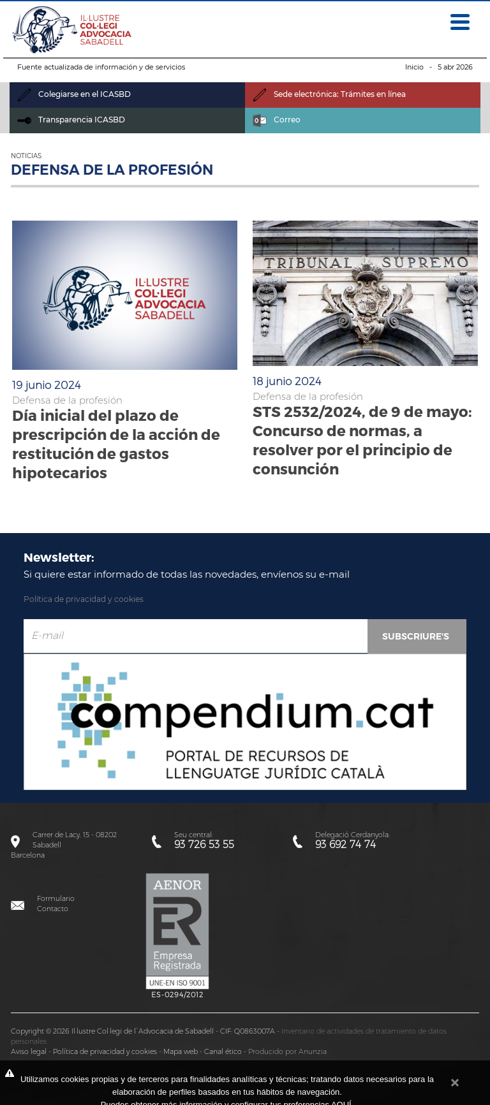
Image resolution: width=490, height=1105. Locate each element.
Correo (277, 119)
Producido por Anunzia (287, 1051)
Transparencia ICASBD (71, 119)
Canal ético (223, 1051)
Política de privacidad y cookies (84, 599)
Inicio (414, 66)
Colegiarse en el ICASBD (74, 94)
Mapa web (180, 1051)
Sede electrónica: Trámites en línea (329, 94)
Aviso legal (29, 1051)
